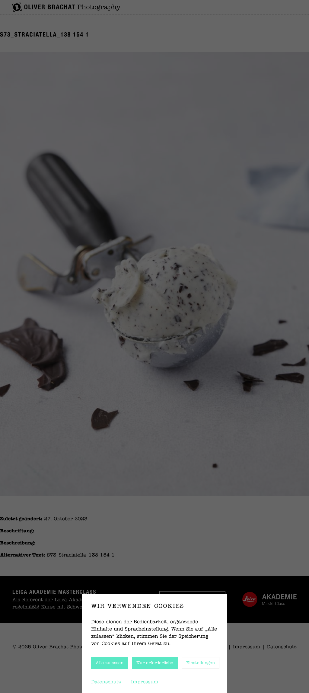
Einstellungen (200, 663)
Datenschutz (106, 682)
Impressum (144, 682)
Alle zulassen (109, 663)
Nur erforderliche (154, 663)
